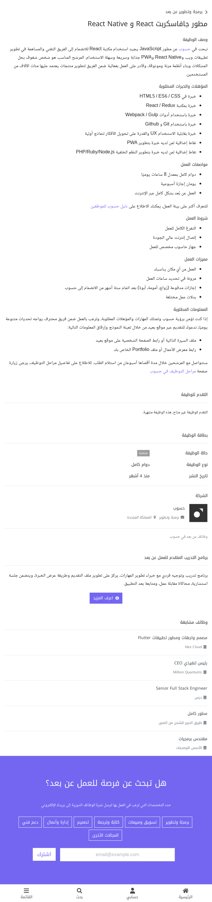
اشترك (44, 854)
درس (198, 697)
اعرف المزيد (106, 598)
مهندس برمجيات (193, 739)
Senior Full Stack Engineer (181, 688)
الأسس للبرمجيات (189, 748)
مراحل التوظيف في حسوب (173, 371)
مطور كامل (197, 714)
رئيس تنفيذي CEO (190, 663)
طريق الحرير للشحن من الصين (180, 723)
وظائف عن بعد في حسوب (189, 536)
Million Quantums (187, 672)
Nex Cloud (193, 647)
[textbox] (106, 206)
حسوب (185, 49)
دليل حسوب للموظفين (109, 206)
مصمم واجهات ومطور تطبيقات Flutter (172, 638)
